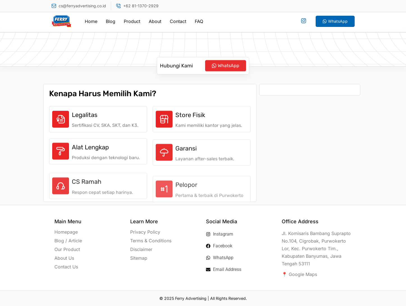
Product (132, 21)
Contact (178, 21)
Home (91, 21)
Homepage (66, 232)
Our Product (67, 249)
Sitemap (138, 258)
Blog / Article (68, 240)
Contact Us (66, 267)
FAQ (199, 21)
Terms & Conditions (150, 240)
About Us (64, 258)
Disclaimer (141, 249)
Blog (110, 21)
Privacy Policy (145, 232)
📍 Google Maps (299, 274)
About (155, 21)
